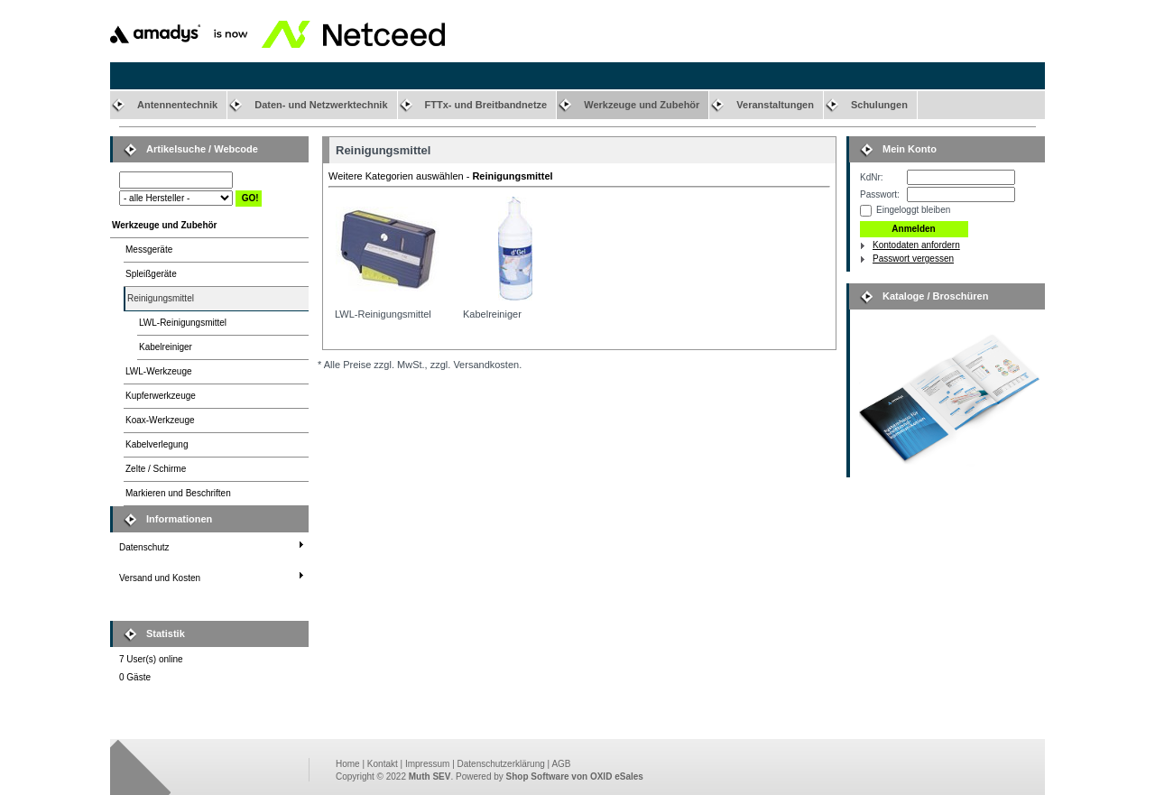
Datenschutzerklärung (501, 764)
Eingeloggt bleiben (913, 210)
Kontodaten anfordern (916, 245)
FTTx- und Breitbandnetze (486, 104)
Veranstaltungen (775, 104)
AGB (560, 764)
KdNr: (871, 177)
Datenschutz (144, 547)
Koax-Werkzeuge (160, 420)
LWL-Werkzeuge (158, 371)
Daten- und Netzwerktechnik (320, 104)
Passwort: (880, 194)
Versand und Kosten (159, 578)
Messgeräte (148, 249)
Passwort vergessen (913, 258)
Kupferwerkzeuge (160, 396)
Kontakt (382, 764)
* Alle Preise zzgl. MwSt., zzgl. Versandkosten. (420, 364)
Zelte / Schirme (155, 469)
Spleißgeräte (151, 274)
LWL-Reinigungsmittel (182, 323)
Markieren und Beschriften (178, 493)
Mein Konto (909, 148)
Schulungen (879, 104)
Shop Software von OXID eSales (574, 776)
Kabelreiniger (165, 347)
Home (348, 764)
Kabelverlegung (157, 444)
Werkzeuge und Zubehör (641, 104)
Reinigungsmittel (160, 298)
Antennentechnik (177, 104)
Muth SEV (430, 776)
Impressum (427, 764)
